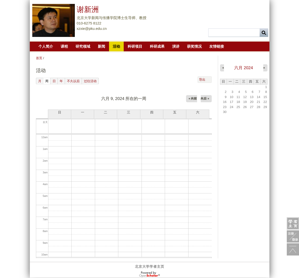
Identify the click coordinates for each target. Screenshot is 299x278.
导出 (202, 79)
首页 (39, 58)
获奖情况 (194, 46)
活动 (116, 46)
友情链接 (216, 46)
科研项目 (135, 46)
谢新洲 (88, 9)
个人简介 (45, 46)
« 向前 (192, 98)
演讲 (175, 46)
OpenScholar (149, 274)
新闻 (101, 46)
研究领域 (83, 46)
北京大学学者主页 (149, 266)
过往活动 (90, 81)
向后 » (205, 98)
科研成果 (157, 46)
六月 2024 (243, 68)
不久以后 (73, 81)
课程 (64, 46)
